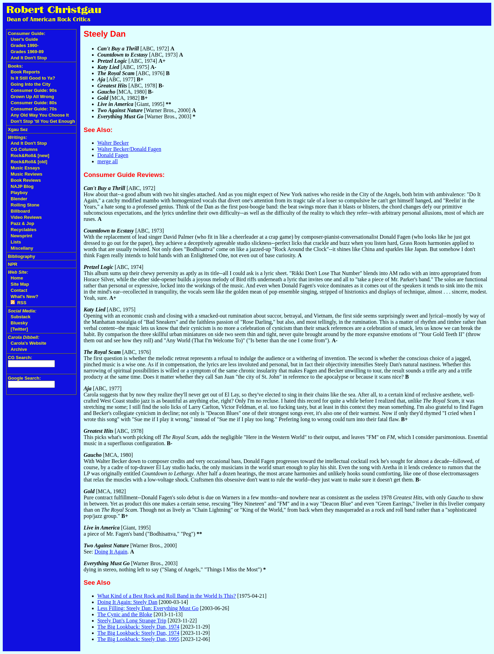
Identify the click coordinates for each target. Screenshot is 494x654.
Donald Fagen (112, 155)
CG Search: (20, 357)
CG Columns (24, 149)
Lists (16, 242)
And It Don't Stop (29, 57)
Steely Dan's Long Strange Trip (131, 620)
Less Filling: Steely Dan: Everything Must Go (148, 608)
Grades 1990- (25, 45)
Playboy (19, 192)
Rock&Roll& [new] (30, 155)
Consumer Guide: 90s (34, 90)
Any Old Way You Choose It (40, 115)
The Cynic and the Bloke (124, 614)
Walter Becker (113, 143)
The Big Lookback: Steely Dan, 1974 (138, 627)
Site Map (20, 284)
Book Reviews (26, 180)
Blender (19, 198)
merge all (107, 161)
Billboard (20, 211)
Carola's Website (28, 343)
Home (17, 278)
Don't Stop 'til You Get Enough (43, 121)
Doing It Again (110, 552)
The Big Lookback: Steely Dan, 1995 (138, 639)
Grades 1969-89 (27, 51)
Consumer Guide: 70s (34, 108)
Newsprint (21, 235)
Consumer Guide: (26, 33)
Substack (21, 316)
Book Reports (25, 71)
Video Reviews (26, 217)
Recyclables (23, 229)
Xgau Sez (18, 129)
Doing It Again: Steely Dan (127, 602)
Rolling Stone (25, 204)
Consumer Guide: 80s (34, 102)
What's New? (24, 296)
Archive (19, 349)
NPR (12, 264)
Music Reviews (27, 174)
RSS (18, 302)
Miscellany (22, 248)
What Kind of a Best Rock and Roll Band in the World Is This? (166, 596)
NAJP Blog (22, 186)
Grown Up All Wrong (32, 96)
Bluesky (19, 322)
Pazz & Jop (22, 223)
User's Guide (24, 39)
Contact (19, 290)
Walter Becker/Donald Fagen (129, 149)
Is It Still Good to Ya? (33, 78)
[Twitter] (19, 329)
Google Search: (24, 378)
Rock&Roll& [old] (29, 161)
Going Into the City (30, 84)
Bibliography (21, 256)
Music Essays (25, 167)
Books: (15, 66)
